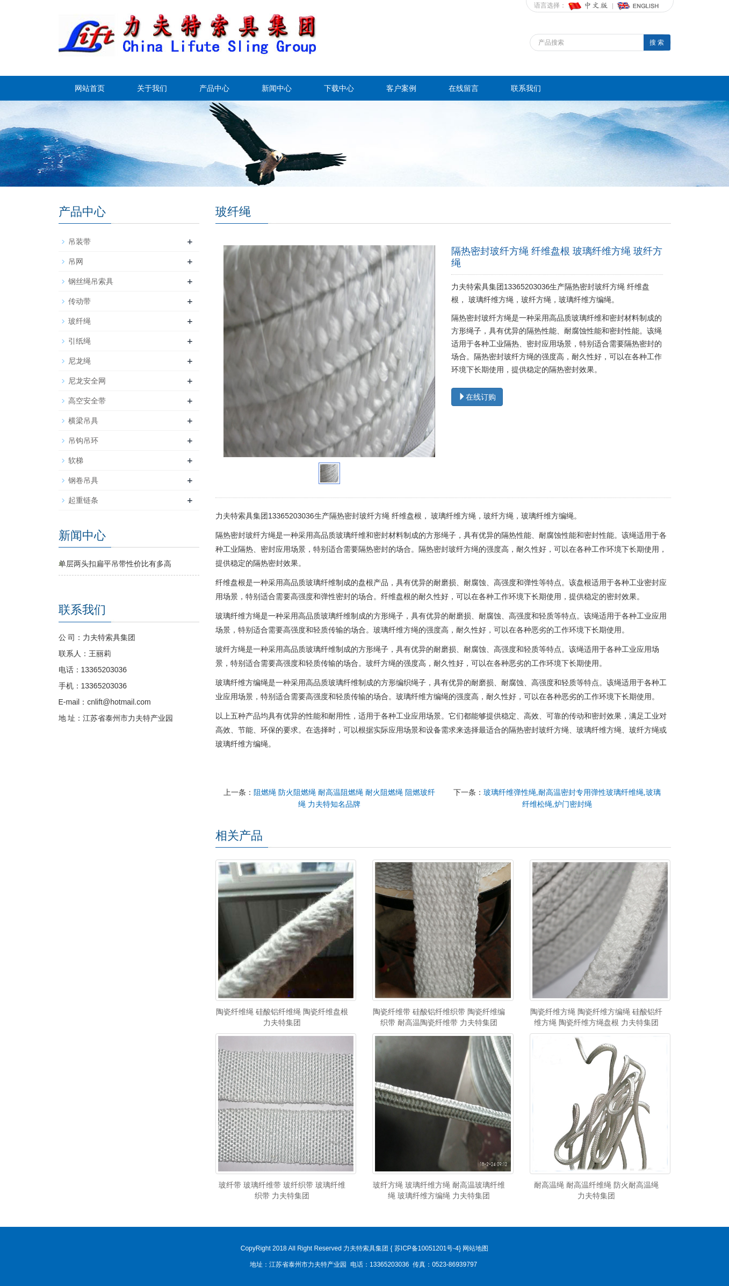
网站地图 (475, 1248)
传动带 (79, 301)
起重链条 (83, 500)
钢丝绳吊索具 (90, 281)
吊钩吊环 (83, 440)
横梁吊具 (83, 420)
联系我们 (526, 88)
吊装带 (79, 241)
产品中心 (214, 88)
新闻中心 (277, 88)
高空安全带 (87, 400)
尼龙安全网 (87, 380)
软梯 (75, 460)
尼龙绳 (79, 361)
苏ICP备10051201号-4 (426, 1248)
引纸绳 (79, 341)
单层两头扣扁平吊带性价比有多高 (115, 563)
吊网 (75, 261)
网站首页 (90, 88)
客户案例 (401, 88)
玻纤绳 (79, 321)
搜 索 (656, 42)
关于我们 (152, 88)
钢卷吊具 (83, 480)
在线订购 (477, 397)
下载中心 (339, 88)
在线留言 (464, 88)
